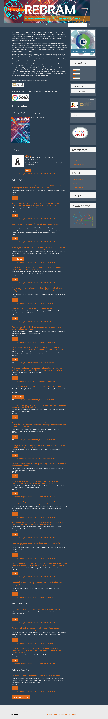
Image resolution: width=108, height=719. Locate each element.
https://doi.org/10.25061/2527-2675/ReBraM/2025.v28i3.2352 (35, 322)
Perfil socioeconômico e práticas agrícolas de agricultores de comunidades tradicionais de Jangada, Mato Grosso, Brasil (35, 204)
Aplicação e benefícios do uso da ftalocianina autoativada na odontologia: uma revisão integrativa (35, 629)
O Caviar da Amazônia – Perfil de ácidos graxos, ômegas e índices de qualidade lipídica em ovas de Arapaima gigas (38, 248)
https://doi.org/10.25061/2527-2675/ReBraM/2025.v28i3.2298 (35, 219)
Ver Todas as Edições (21, 697)
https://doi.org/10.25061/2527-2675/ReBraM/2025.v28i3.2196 (35, 400)
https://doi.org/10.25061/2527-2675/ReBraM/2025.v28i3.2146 (35, 538)
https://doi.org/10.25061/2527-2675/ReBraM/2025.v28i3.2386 (35, 242)
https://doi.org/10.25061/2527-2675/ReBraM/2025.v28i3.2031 (35, 517)
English (75, 183)
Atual (14, 24)
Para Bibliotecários (79, 164)
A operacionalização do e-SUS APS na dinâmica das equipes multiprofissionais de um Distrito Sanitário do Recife (35, 482)
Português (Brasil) (78, 179)
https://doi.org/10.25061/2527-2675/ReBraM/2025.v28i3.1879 (35, 440)
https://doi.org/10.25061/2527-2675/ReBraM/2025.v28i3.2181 (35, 663)
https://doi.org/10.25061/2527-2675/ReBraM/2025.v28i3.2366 (35, 342)
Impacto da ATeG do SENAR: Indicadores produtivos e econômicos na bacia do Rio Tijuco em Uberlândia (39, 268)
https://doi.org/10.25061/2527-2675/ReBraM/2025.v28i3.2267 (35, 558)
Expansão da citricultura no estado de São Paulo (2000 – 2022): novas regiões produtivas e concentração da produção (39, 187)
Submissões (45, 24)
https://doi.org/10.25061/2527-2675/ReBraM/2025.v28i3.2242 (35, 497)
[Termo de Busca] (77, 25)
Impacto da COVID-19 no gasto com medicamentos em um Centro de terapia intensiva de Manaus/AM (38, 446)
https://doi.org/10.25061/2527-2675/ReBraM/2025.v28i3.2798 (35, 174)
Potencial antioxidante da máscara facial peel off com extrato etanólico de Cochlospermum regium (36, 544)
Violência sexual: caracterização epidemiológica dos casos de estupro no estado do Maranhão (39, 465)
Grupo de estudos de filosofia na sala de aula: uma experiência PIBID (38, 676)
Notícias (28, 24)
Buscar (91, 25)
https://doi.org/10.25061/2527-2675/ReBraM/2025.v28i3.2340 (35, 458)
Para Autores (77, 161)
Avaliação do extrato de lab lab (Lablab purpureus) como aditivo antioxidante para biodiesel (36, 328)
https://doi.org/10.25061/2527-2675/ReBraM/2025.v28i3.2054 (35, 363)
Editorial (46, 158)
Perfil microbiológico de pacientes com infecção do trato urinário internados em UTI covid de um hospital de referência (37, 503)
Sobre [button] (53, 24)
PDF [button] (27, 170)
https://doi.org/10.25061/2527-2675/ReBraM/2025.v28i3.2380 (35, 283)
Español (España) (78, 187)
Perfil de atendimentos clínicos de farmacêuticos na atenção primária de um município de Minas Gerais (39, 406)
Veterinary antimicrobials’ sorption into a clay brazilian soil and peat (38, 386)
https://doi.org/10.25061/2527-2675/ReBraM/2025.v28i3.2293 (35, 623)
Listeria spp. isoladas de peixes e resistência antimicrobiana (35, 308)
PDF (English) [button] (18, 259)
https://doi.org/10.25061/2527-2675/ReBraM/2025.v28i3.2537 (35, 262)
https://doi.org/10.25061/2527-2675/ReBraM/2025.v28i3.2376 (35, 303)
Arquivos (21, 24)
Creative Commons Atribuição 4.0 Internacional (61, 714)
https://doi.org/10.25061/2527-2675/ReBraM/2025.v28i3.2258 (35, 691)
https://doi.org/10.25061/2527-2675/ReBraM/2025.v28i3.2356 (35, 381)
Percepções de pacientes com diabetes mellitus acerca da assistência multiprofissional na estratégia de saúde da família (39, 523)
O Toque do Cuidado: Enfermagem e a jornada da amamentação (36, 609)
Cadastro (97, 1)
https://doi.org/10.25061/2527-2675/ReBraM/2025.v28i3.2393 (35, 577)
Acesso (105, 1)
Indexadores (36, 24)
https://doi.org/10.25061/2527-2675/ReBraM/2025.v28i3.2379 (35, 597)
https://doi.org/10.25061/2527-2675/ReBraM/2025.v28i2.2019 (35, 643)
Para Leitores (77, 157)
